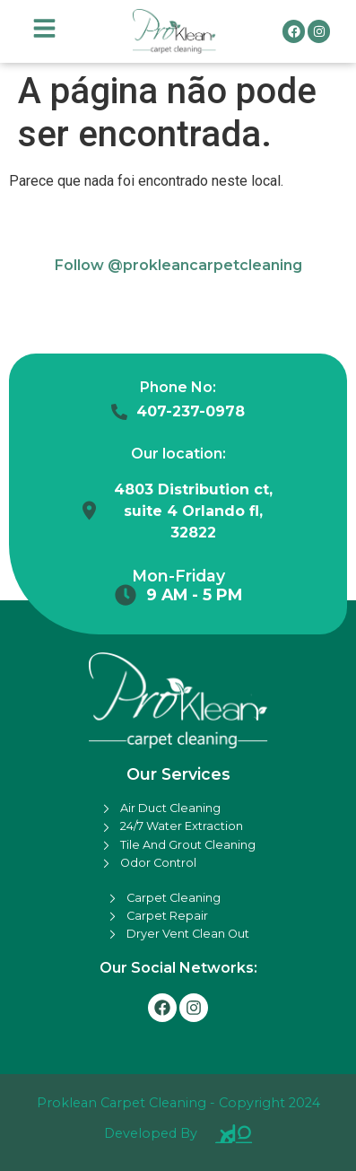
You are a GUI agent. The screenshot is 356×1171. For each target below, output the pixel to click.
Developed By (150, 1133)
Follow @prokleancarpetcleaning (178, 265)
